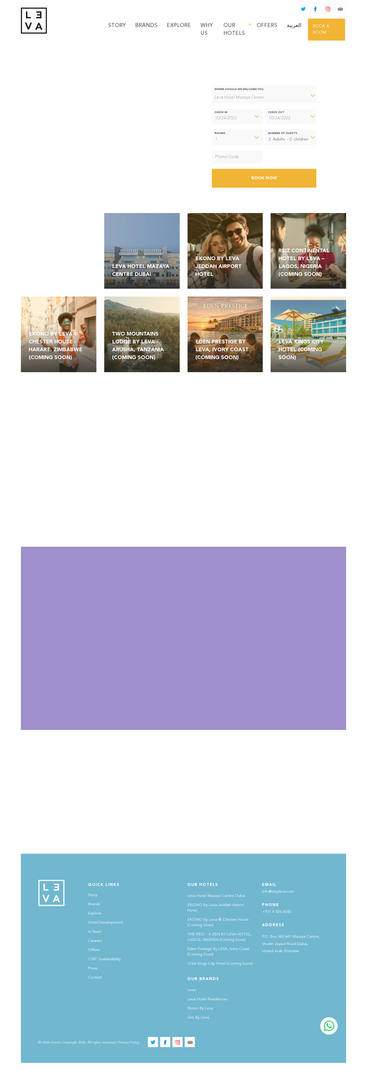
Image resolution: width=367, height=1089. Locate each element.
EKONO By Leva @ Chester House (218, 948)
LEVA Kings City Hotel (220, 990)
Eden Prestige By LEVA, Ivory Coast (218, 978)
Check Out (276, 112)
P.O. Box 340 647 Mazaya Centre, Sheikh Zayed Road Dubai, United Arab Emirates (291, 970)
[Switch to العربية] (294, 25)
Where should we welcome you (239, 89)
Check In (220, 112)
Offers (267, 25)
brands (146, 25)
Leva (191, 1016)
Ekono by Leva (200, 1035)
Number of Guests (282, 133)
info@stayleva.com (278, 918)
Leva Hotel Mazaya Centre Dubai (216, 922)
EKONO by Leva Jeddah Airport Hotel (215, 934)
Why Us (207, 29)
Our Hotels (234, 29)
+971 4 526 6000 (276, 938)
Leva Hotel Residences (207, 1025)
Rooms (219, 133)
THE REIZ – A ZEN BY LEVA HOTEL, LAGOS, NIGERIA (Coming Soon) (219, 963)
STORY (117, 25)
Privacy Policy (128, 1068)
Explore (179, 25)
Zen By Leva (198, 1044)
